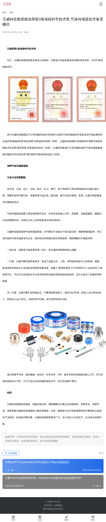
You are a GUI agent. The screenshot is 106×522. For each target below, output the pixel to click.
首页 (4, 12)
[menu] (100, 4)
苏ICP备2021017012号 (53, 509)
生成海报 (11, 453)
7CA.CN (56, 502)
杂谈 (26, 32)
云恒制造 (58, 505)
